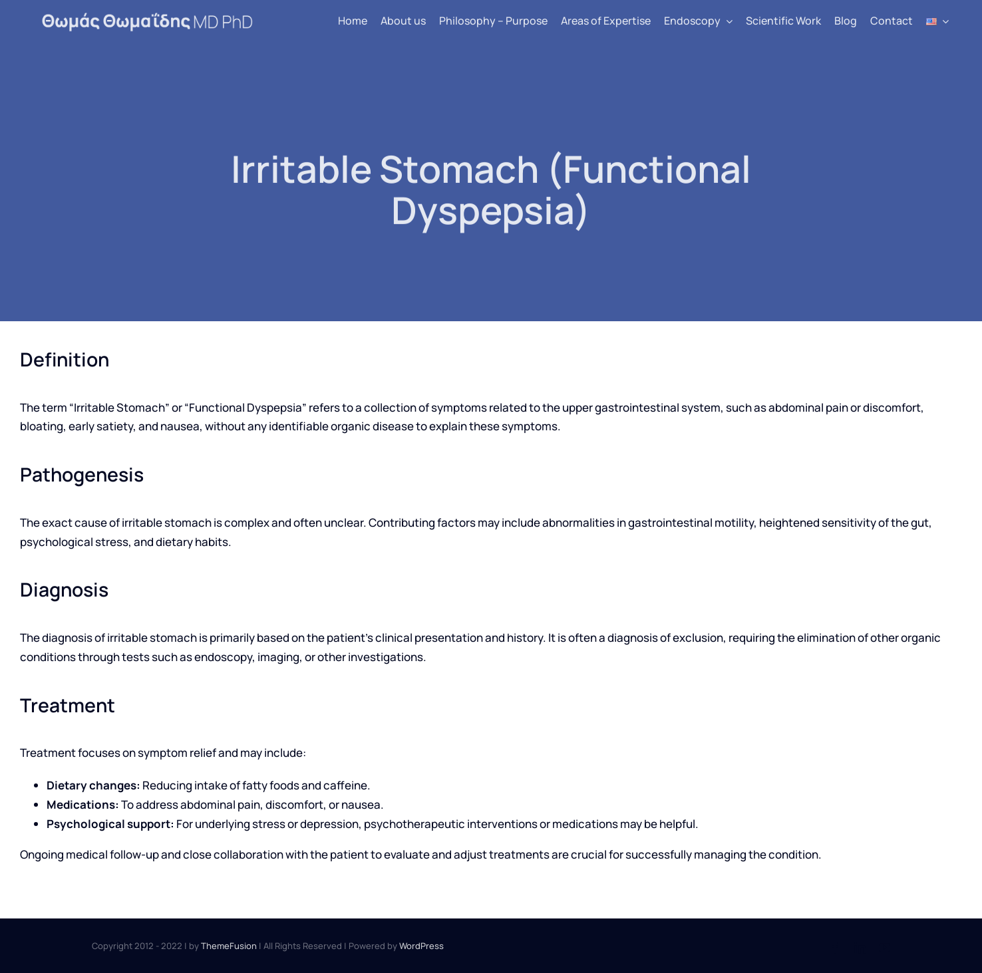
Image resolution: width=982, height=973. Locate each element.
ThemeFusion (229, 946)
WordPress (421, 946)
